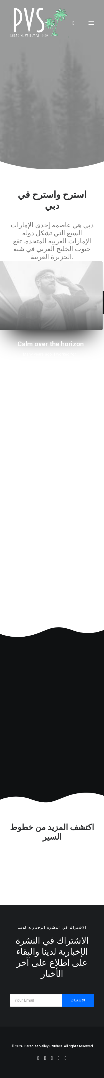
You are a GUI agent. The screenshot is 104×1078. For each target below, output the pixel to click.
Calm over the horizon (50, 344)
